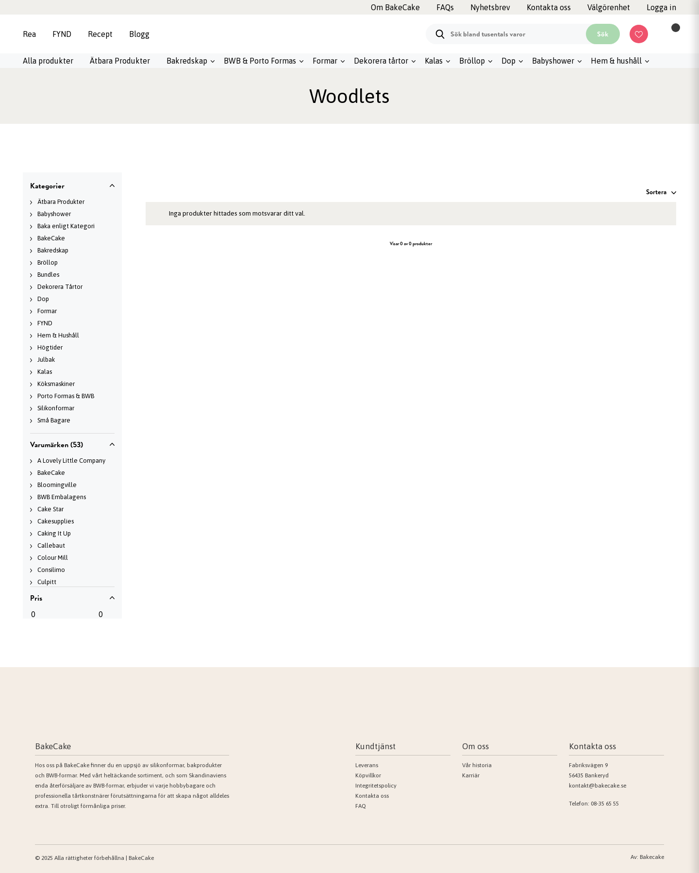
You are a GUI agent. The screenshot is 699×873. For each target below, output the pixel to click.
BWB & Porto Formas (260, 60)
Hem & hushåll (616, 60)
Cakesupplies (55, 521)
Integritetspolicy (376, 785)
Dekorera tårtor (381, 60)
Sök (602, 34)
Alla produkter (48, 60)
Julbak (46, 359)
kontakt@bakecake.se (597, 785)
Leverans (366, 765)
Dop (508, 60)
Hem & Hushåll (58, 335)
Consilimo (51, 569)
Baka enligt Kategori (66, 226)
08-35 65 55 (605, 803)
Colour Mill (52, 557)
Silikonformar (55, 408)
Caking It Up (54, 533)
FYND (61, 34)
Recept (100, 34)
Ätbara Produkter (120, 60)
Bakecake (652, 857)
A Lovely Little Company (71, 460)
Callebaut (51, 545)
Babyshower (553, 60)
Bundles (48, 274)
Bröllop (472, 60)
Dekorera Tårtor (60, 286)
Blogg (139, 34)
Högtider (50, 347)
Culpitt (46, 582)
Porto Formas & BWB (65, 396)
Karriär (471, 775)
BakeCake (51, 238)
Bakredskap (186, 60)
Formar (325, 60)
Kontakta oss (372, 795)
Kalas (434, 60)
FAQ (360, 806)
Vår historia (477, 765)
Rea (29, 34)
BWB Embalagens (61, 497)
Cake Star (50, 509)
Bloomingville (57, 484)
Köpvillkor (368, 775)
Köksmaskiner (56, 383)
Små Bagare (53, 420)
